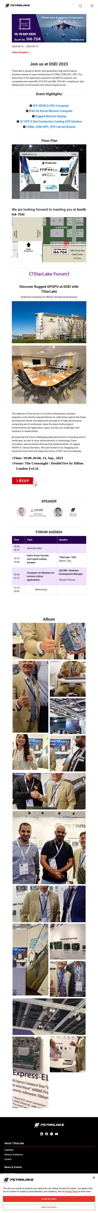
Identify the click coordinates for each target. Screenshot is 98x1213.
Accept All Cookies (49, 1199)
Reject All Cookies (49, 1207)
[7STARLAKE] (17, 6)
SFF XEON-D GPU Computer (51, 105)
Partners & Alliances (13, 1154)
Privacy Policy (71, 1191)
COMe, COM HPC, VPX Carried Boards (51, 127)
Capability (8, 1150)
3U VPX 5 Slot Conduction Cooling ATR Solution (51, 121)
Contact (8, 1159)
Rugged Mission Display (50, 116)
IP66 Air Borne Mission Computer (51, 111)
